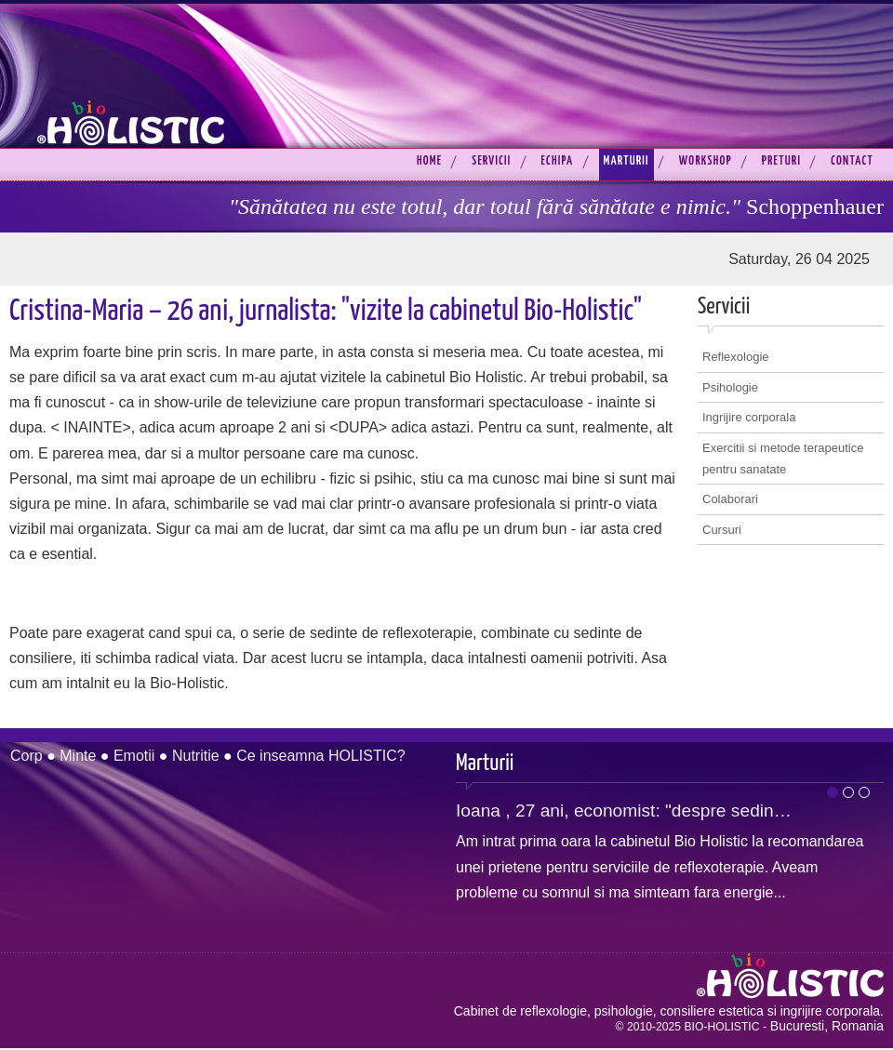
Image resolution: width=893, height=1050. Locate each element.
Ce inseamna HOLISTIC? (320, 756)
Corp (26, 756)
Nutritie (196, 756)
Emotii (133, 756)
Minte (78, 756)
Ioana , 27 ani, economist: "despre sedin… (624, 810)
